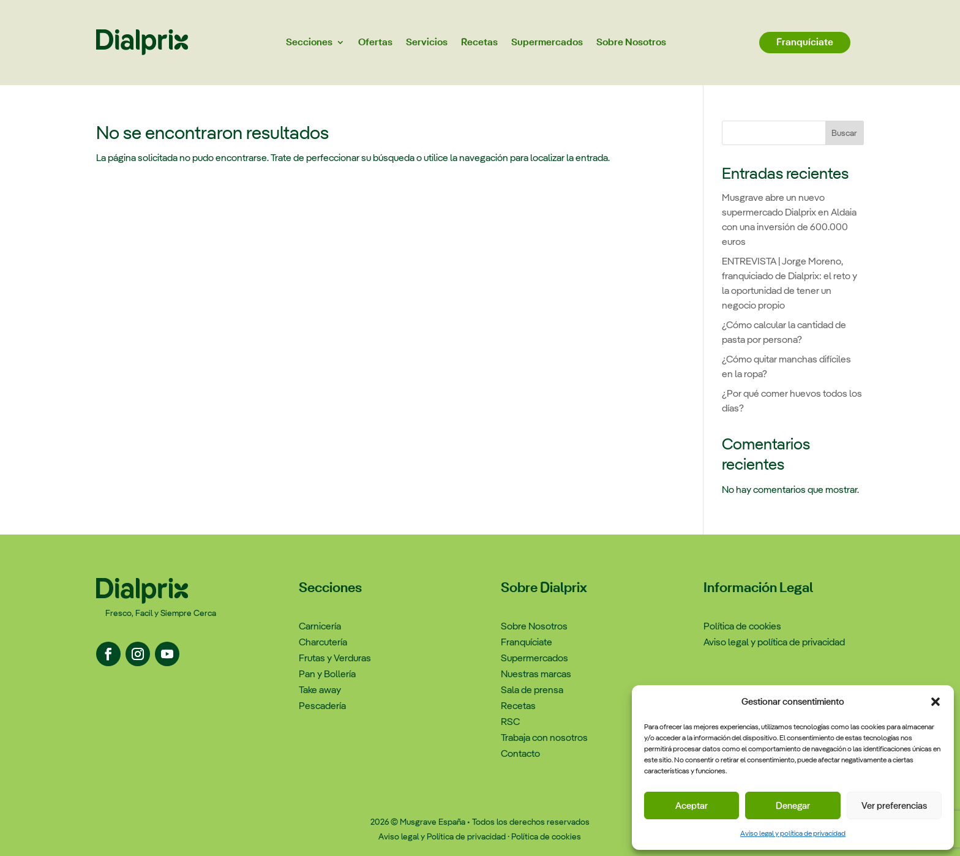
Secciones (309, 42)
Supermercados (547, 42)
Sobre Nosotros (631, 42)
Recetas (479, 42)
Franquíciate (804, 42)
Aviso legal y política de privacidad (793, 833)
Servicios (427, 42)
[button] (935, 702)
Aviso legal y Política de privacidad (442, 836)
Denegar (793, 805)
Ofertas (375, 42)
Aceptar (691, 805)
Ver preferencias (894, 805)
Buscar (844, 133)
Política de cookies (546, 836)
